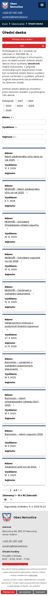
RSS (32, 45)
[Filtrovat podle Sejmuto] (24, 141)
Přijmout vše (8, 592)
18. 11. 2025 (10, 377)
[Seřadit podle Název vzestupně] (13, 116)
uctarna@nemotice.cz (15, 16)
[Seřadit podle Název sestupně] (13, 117)
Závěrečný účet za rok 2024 (23, 466)
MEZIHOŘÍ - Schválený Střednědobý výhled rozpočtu (22, 225)
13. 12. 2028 (11, 346)
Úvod (4, 23)
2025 (31, 105)
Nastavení (40, 592)
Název (7, 117)
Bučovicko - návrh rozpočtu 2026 (24, 436)
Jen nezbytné (25, 592)
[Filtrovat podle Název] (24, 121)
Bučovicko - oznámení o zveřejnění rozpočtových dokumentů (19, 366)
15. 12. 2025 (11, 236)
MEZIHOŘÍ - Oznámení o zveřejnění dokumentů (20, 292)
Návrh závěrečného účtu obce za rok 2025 (23, 158)
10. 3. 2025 (10, 475)
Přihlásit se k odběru (28, 39)
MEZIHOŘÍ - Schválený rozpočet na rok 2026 (22, 259)
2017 (20, 101)
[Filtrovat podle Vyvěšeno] (24, 131)
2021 (30, 101)
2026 (8, 110)
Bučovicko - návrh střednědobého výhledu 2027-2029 (22, 402)
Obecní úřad (17, 23)
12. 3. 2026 (10, 168)
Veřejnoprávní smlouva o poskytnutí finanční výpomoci (22, 326)
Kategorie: (8, 100)
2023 (8, 105)
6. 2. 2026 (10, 200)
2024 (20, 105)
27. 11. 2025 (11, 338)
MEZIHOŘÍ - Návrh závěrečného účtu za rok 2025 (22, 191)
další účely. (33, 575)
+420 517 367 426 (12, 12)
